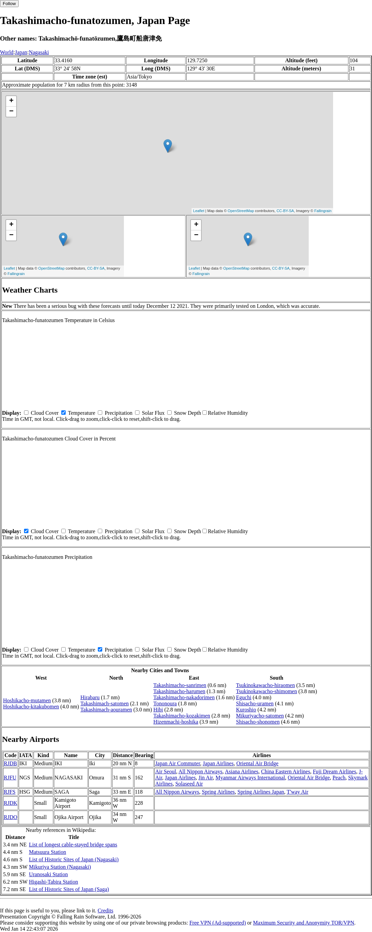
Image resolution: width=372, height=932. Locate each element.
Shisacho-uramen (254, 703)
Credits (105, 910)
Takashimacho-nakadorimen (184, 697)
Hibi (158, 709)
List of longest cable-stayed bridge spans (73, 844)
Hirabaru (90, 697)
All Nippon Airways (200, 771)
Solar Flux (153, 413)
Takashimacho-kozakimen (181, 716)
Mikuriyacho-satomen (260, 716)
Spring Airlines (218, 792)
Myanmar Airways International (250, 777)
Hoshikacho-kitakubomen (31, 706)
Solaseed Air (189, 784)
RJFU (10, 777)
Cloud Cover (45, 413)
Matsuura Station (47, 852)
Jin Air (205, 777)
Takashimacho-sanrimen (179, 685)
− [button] (11, 112)
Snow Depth (187, 413)
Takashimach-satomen (104, 703)
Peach (338, 777)
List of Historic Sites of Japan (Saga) (69, 889)
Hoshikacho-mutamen (27, 700)
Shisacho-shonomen (258, 722)
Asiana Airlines (241, 771)
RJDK (10, 803)
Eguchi (243, 697)
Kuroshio (246, 709)
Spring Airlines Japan (261, 792)
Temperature (81, 413)
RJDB (10, 763)
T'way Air (297, 792)
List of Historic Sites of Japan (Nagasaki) (73, 859)
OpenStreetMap (241, 211)
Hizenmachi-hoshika (175, 722)
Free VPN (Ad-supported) (217, 923)
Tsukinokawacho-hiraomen (265, 685)
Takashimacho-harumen (179, 691)
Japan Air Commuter (177, 763)
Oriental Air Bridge (257, 763)
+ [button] (11, 101)
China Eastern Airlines (285, 771)
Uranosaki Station (48, 874)
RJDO (10, 817)
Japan (21, 52)
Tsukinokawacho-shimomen (266, 691)
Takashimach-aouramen (106, 709)
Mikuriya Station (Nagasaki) (60, 867)
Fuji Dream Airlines (334, 771)
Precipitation (118, 413)
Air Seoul (165, 771)
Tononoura (165, 703)
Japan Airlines (218, 763)
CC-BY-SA (285, 211)
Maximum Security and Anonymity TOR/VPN (303, 923)
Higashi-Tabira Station (53, 882)
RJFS (10, 792)
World (7, 52)
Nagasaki (39, 52)
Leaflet (198, 211)
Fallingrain (323, 211)
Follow (9, 3)
